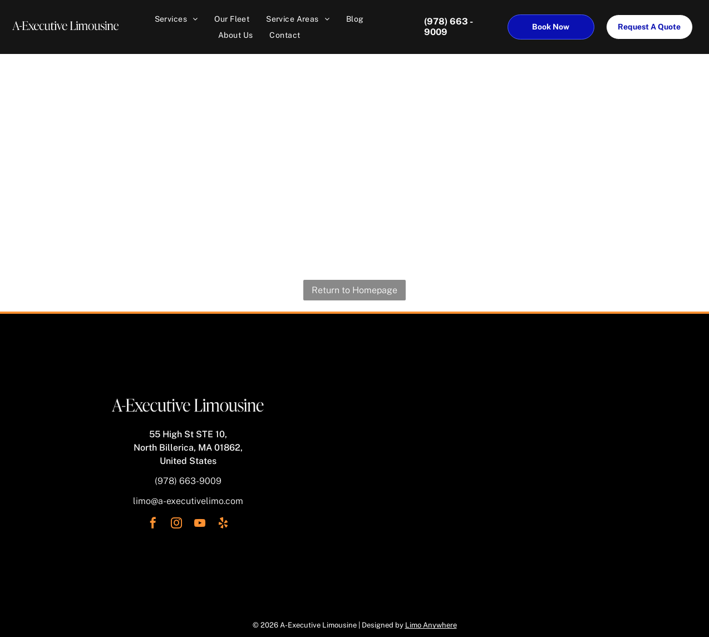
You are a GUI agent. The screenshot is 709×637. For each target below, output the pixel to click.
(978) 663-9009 (188, 481)
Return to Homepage (354, 290)
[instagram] (176, 524)
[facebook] (153, 524)
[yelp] (223, 524)
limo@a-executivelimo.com (188, 501)
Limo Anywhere (431, 625)
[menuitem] (176, 19)
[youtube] (199, 524)
